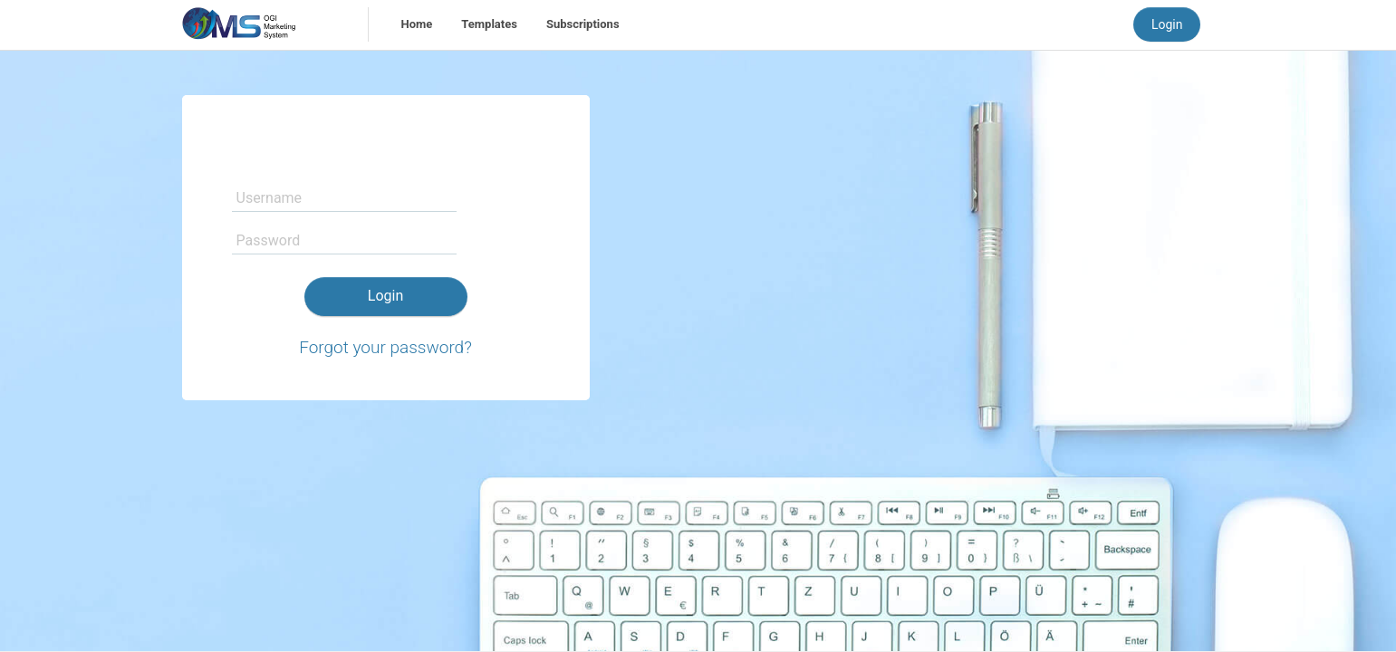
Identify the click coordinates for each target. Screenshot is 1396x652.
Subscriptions (583, 24)
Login (1167, 24)
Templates (489, 24)
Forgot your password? (385, 347)
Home (417, 24)
